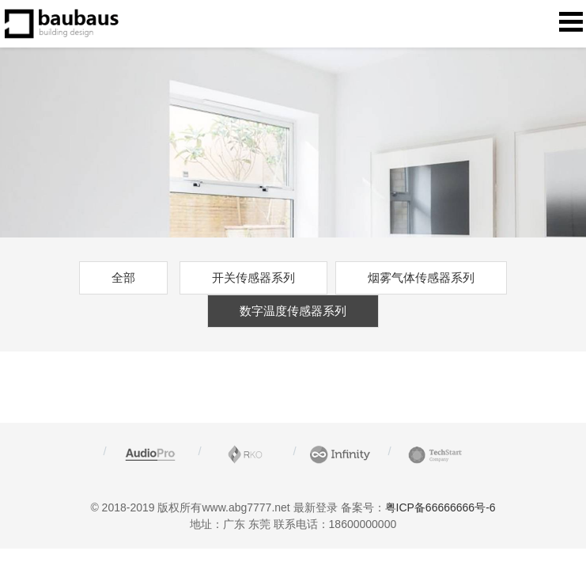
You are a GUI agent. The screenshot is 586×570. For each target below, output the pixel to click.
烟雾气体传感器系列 (421, 277)
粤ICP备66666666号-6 (440, 507)
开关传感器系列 (253, 277)
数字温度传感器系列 (293, 310)
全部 (123, 277)
